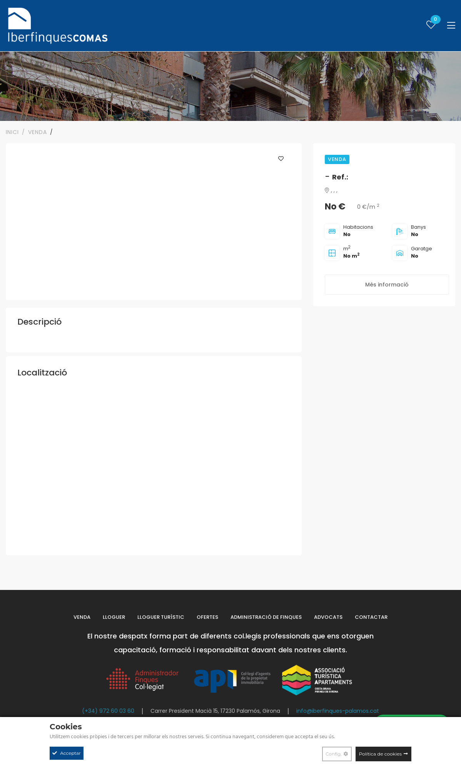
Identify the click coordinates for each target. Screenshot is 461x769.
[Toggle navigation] (451, 25)
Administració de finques (266, 617)
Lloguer (114, 617)
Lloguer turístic (160, 617)
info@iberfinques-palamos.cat (337, 711)
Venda (81, 617)
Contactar (371, 617)
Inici (12, 132)
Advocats (328, 617)
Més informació (387, 284)
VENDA (37, 132)
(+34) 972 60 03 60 (108, 711)
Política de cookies (380, 754)
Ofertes (207, 617)
